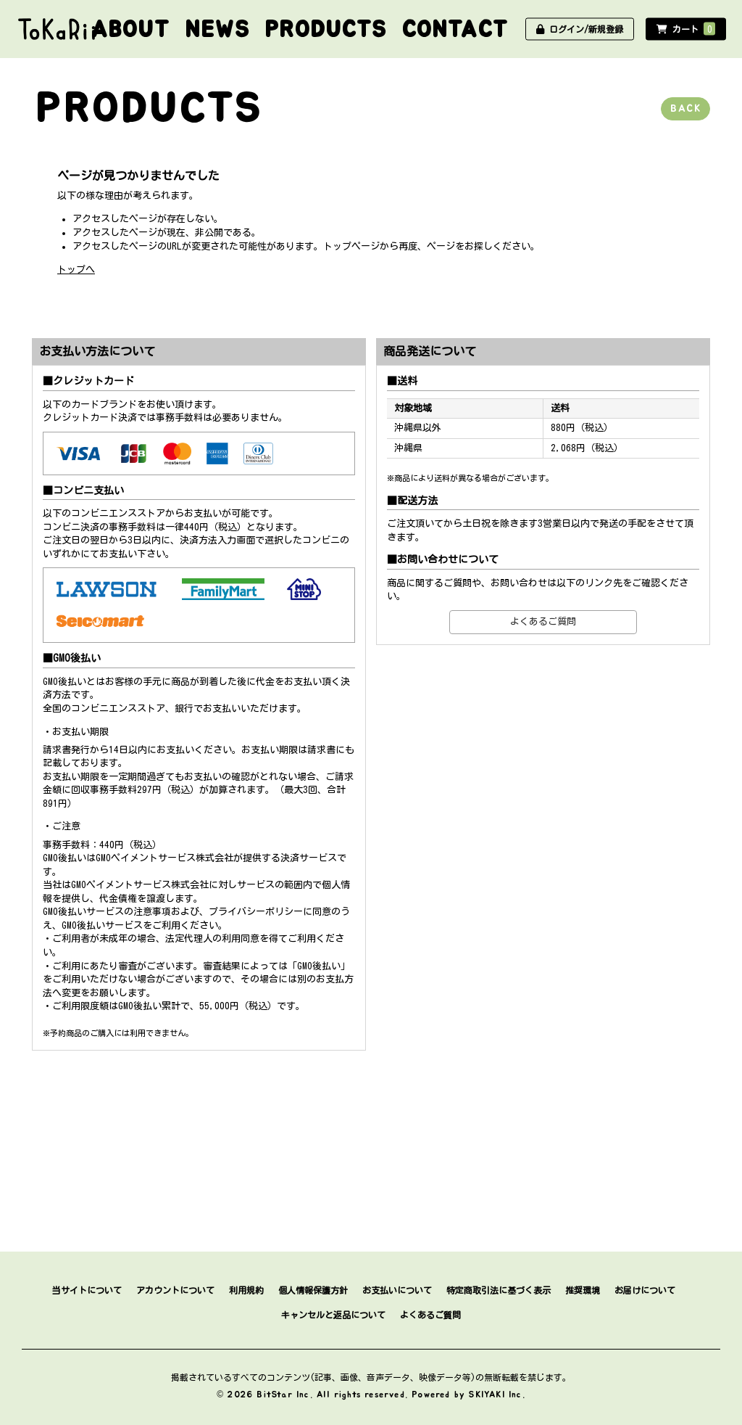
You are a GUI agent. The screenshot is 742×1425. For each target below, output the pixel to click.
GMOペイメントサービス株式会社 (140, 885)
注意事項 (152, 911)
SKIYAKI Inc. (497, 1394)
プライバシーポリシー (256, 911)
